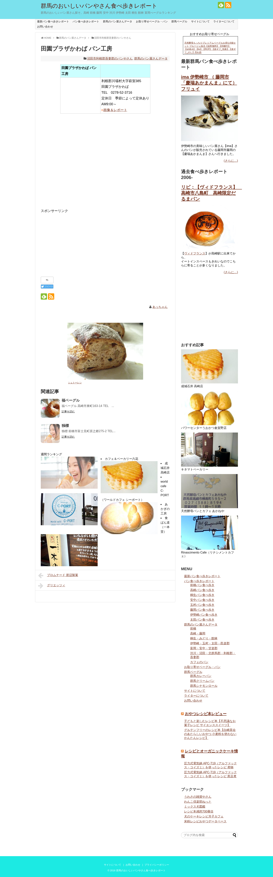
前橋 (193, 628)
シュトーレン (75, 382)
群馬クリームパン (202, 680)
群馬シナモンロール (203, 685)
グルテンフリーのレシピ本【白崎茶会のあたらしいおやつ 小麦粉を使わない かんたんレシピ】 (210, 734)
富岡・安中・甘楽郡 (203, 648)
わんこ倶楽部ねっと (197, 801)
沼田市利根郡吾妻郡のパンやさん (110, 58)
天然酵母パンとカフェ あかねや (202, 511)
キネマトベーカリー (194, 469)
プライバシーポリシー (156, 864)
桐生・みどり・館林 (203, 638)
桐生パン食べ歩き (202, 595)
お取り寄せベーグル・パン (152, 21)
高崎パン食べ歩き (202, 590)
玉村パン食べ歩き (202, 604)
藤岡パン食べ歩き (202, 609)
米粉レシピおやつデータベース (205, 821)
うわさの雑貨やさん (197, 796)
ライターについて (224, 21)
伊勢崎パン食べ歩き (203, 614)
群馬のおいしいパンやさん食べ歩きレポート (99, 6)
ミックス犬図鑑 (194, 806)
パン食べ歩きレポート (86, 21)
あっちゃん (160, 307)
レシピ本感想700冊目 (198, 811)
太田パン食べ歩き (202, 619)
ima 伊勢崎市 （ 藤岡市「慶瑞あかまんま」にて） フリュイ (209, 82)
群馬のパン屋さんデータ (117, 21)
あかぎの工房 (165, 509)
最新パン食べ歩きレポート (53, 21)
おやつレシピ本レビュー (206, 714)
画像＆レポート (115, 110)
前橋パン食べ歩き (202, 585)
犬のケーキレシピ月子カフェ (204, 816)
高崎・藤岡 (197, 633)
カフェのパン (199, 662)
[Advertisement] (105, 163)
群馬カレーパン (200, 676)
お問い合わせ (45, 26)
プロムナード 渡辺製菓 (58, 575)
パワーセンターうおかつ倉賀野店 (204, 427)
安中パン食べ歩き (202, 599)
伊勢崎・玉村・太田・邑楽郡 (210, 643)
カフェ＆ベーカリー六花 (121, 458)
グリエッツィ (51, 586)
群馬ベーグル (179, 21)
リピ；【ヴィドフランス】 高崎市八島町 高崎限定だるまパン (211, 193)
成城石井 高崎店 (165, 468)
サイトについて (200, 21)
